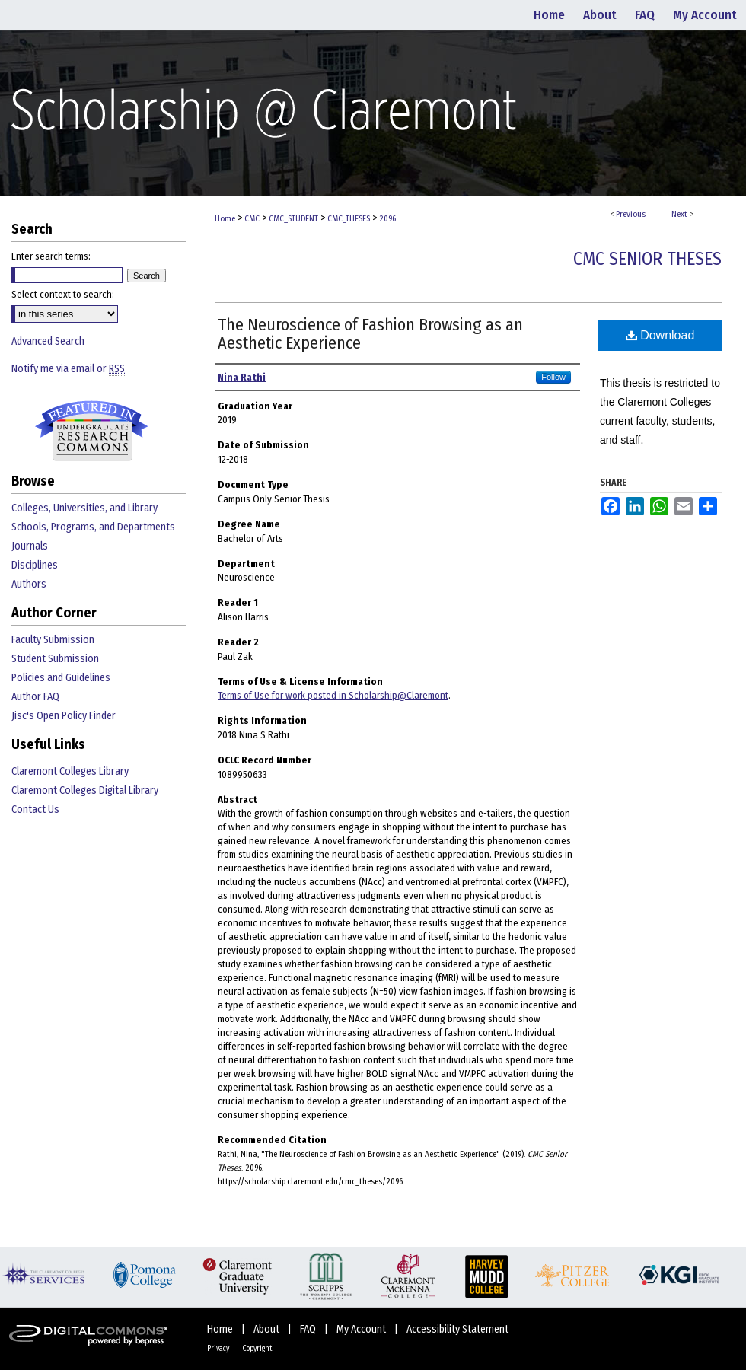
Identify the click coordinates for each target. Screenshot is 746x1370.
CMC (252, 219)
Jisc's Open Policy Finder (63, 715)
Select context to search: (62, 294)
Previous (631, 214)
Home (225, 219)
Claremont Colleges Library (70, 771)
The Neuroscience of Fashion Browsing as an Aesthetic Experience (370, 333)
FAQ (309, 1329)
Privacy (219, 1348)
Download (660, 335)
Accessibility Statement (457, 1329)
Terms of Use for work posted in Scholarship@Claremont (333, 695)
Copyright (257, 1348)
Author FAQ (35, 696)
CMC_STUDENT (293, 219)
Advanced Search (47, 341)
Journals (29, 546)
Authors (28, 584)
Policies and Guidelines (60, 677)
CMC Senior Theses (647, 258)
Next (679, 214)
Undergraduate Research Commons (91, 431)
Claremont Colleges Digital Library (84, 790)
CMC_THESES (348, 219)
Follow (553, 376)
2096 (387, 219)
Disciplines (34, 565)
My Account (362, 1329)
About (267, 1329)
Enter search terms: (51, 256)
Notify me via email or (68, 368)
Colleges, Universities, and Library (84, 508)
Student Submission (55, 658)
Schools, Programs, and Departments (93, 527)
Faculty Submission (52, 639)
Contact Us (35, 809)
